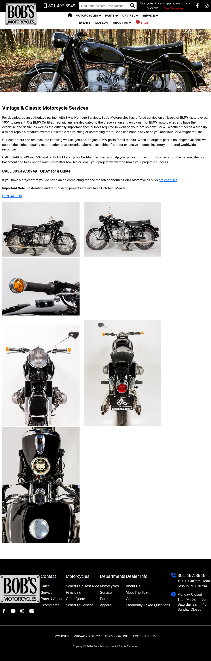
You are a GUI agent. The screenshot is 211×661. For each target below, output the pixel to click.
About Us (120, 22)
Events (84, 22)
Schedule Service (79, 605)
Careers (132, 599)
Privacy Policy (87, 636)
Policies (62, 636)
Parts (110, 15)
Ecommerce (50, 605)
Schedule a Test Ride (82, 586)
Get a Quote (75, 599)
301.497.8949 (191, 575)
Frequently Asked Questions (148, 605)
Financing (73, 592)
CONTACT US (12, 196)
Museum (101, 22)
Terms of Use (116, 636)
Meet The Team (138, 592)
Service (148, 15)
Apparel (128, 15)
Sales (45, 586)
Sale (142, 22)
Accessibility (144, 636)
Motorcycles (87, 15)
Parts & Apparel (53, 599)
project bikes (168, 180)
